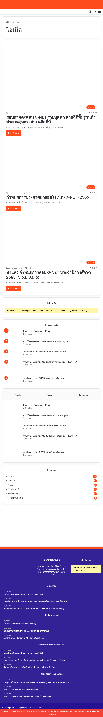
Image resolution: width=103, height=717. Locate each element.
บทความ (11, 481)
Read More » (13, 133)
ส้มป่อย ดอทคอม (14, 113)
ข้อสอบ (10, 485)
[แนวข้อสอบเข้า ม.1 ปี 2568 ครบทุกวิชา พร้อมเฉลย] (13, 380)
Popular (18, 395)
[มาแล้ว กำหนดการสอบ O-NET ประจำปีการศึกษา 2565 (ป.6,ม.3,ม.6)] (51, 240)
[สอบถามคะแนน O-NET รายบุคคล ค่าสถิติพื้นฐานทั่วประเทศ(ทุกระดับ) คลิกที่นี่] (51, 77)
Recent (50, 395)
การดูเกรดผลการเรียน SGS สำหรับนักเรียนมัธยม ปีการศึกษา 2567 (50, 362)
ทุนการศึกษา (13, 494)
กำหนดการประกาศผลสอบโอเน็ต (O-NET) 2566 (47, 197)
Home (9, 22)
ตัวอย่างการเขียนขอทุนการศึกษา (36, 331)
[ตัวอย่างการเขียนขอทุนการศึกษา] (13, 334)
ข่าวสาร (11, 476)
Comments (83, 395)
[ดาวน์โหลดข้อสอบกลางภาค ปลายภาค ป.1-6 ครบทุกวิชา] (13, 344)
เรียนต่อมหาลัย (14, 489)
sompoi (44, 708)
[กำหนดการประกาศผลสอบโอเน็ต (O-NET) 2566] (51, 164)
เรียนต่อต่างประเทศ (15, 498)
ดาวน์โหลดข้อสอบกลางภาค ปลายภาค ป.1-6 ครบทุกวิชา (46, 341)
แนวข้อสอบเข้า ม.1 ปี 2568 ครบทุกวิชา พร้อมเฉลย (43, 378)
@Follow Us (86, 560)
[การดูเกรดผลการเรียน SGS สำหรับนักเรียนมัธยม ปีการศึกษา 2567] (13, 368)
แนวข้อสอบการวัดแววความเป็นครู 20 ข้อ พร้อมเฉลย (44, 352)
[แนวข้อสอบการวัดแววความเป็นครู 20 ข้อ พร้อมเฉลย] (13, 354)
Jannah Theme (8, 711)
